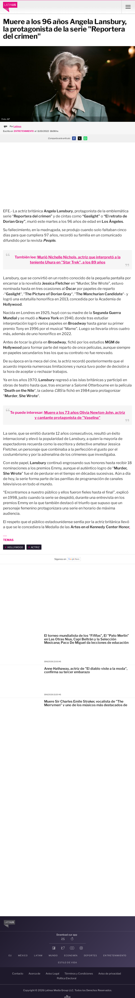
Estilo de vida (67, 962)
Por (15, 126)
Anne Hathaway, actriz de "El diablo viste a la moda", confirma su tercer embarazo (85, 670)
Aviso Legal (52, 973)
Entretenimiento (114, 955)
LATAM (38, 955)
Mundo (53, 955)
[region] (67, 172)
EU (10, 955)
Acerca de (34, 973)
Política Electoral (66, 978)
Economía (71, 955)
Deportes (90, 955)
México (23, 955)
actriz (35, 547)
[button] (74, 138)
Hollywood (15, 547)
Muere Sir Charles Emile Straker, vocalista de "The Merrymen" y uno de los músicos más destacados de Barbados (85, 704)
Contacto (17, 973)
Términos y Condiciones (78, 973)
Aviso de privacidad (109, 973)
